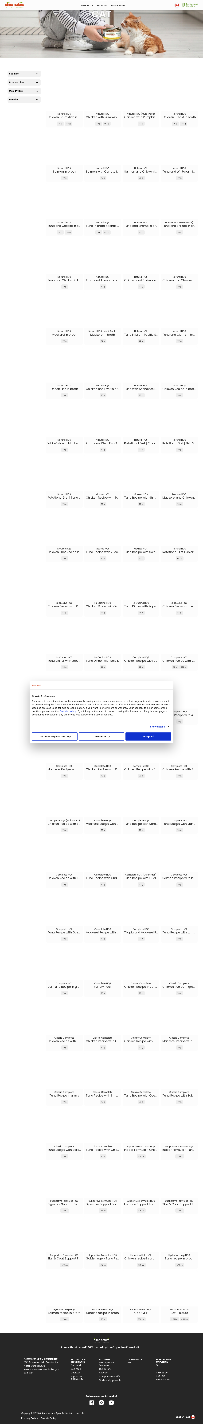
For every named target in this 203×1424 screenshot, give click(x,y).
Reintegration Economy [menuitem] (106, 1364)
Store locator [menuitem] (163, 1379)
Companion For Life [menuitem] (109, 1376)
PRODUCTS (87, 5)
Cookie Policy (49, 1418)
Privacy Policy (29, 1418)
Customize (102, 736)
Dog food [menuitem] (76, 1369)
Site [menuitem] (158, 1365)
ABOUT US (102, 5)
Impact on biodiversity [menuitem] (77, 1378)
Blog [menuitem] (130, 1362)
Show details (157, 726)
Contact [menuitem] (160, 1375)
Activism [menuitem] (103, 1372)
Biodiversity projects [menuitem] (110, 1380)
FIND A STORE (118, 5)
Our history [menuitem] (105, 1369)
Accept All (148, 736)
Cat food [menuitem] (76, 1365)
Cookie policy (68, 711)
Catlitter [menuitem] (75, 1372)
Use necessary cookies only (55, 736)
